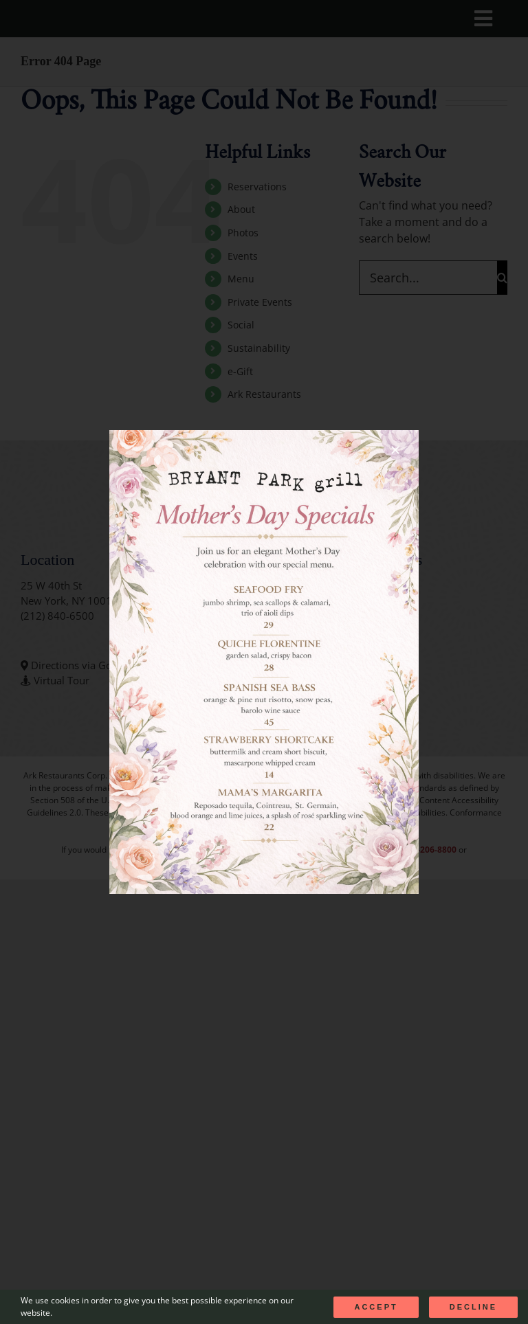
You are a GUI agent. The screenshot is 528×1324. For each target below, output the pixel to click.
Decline (473, 1307)
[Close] (395, 450)
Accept (375, 1307)
